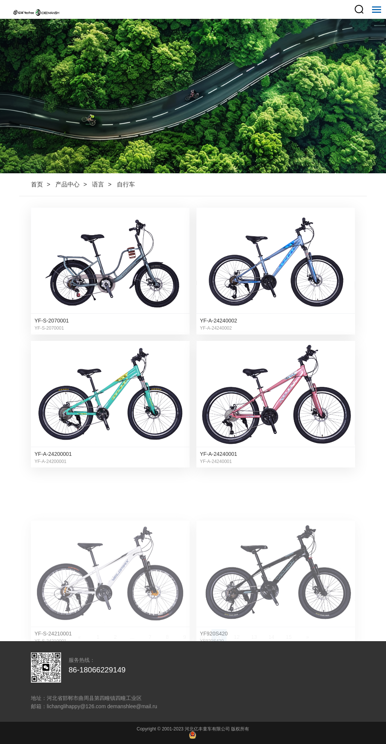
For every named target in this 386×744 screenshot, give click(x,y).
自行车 (126, 184)
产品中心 (67, 184)
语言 (98, 184)
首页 (37, 184)
